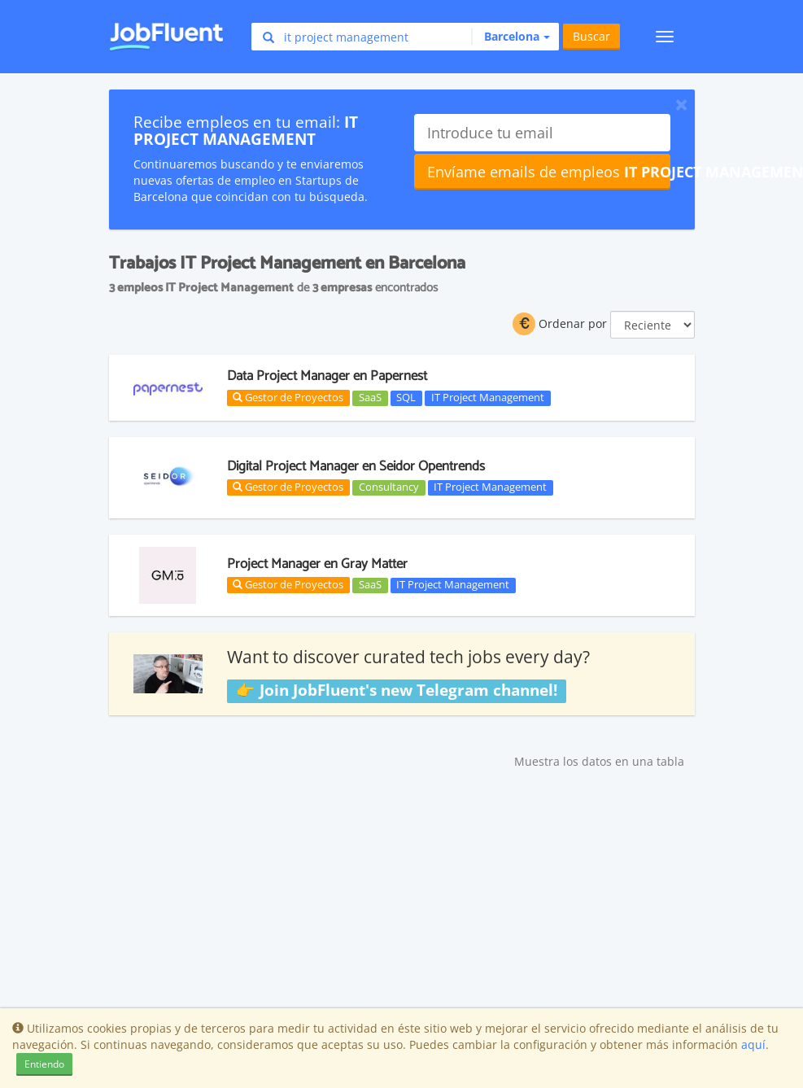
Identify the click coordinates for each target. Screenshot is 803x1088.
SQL (406, 398)
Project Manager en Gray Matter (317, 564)
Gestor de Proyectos (288, 397)
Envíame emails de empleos (548, 171)
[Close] (681, 104)
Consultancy (389, 487)
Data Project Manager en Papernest (327, 376)
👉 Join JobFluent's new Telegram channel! (396, 690)
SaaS (370, 398)
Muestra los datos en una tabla (599, 761)
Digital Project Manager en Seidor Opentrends (356, 466)
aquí (753, 1044)
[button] (510, 36)
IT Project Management (487, 398)
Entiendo (44, 1064)
